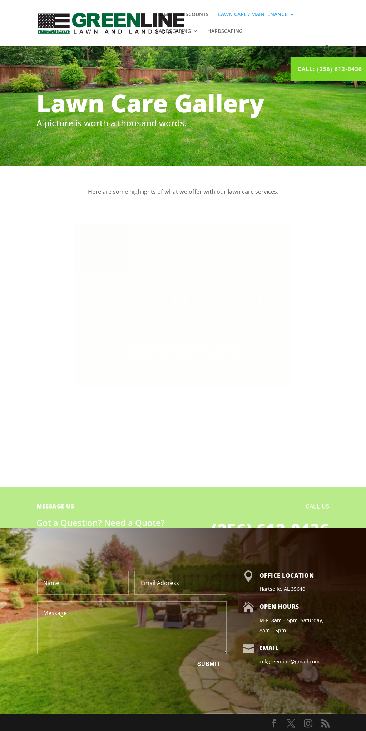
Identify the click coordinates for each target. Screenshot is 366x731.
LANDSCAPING (173, 31)
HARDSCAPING (225, 31)
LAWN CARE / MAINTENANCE (252, 15)
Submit (209, 664)
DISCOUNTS (194, 15)
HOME (163, 15)
